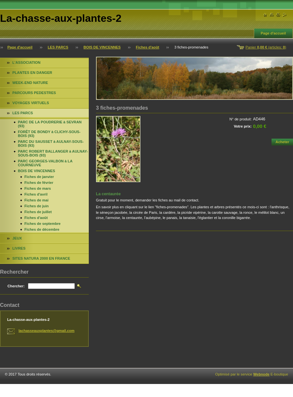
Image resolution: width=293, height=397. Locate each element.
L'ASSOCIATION (26, 62)
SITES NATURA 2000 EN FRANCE (41, 258)
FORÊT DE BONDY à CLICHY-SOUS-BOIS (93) (49, 134)
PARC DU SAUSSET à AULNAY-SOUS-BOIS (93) (51, 143)
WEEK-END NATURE (30, 83)
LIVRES (18, 248)
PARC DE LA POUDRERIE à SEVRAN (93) (50, 124)
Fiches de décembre (42, 229)
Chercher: (16, 286)
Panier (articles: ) (266, 47)
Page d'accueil (273, 33)
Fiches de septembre (42, 224)
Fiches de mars (37, 188)
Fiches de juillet (38, 212)
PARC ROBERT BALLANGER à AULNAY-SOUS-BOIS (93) (53, 153)
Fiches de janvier (39, 177)
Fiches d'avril (35, 194)
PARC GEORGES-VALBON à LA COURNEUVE (45, 163)
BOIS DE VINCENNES (102, 47)
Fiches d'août (147, 47)
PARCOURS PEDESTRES (34, 93)
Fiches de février (38, 183)
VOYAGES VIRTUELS (30, 103)
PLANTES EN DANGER (32, 73)
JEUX (17, 238)
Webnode (261, 374)
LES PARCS (58, 47)
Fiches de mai (36, 200)
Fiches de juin (36, 206)
